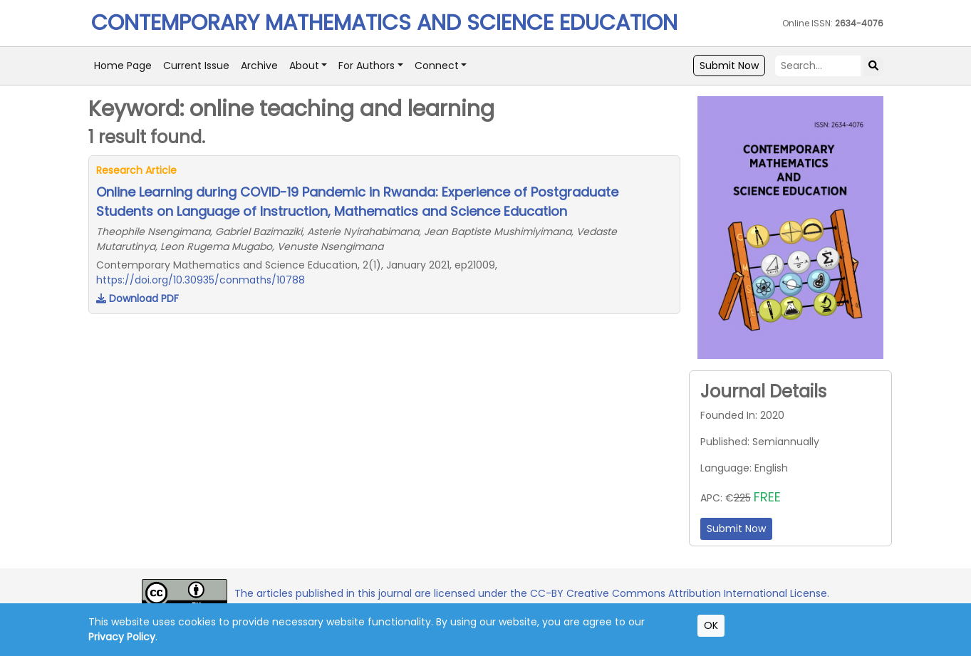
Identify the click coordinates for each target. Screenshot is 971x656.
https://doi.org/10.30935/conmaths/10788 (200, 280)
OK (711, 625)
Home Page (123, 65)
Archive (259, 65)
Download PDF (137, 298)
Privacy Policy (121, 637)
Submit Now (729, 65)
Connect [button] (437, 65)
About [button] (304, 65)
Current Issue (196, 65)
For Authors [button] (366, 65)
